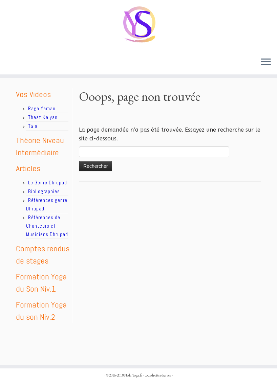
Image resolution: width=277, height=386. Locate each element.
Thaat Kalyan (43, 117)
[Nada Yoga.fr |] (138, 25)
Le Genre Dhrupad (47, 182)
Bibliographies (44, 191)
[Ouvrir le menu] (266, 62)
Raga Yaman (42, 108)
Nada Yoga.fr (133, 375)
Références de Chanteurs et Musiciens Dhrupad (47, 225)
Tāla (33, 126)
